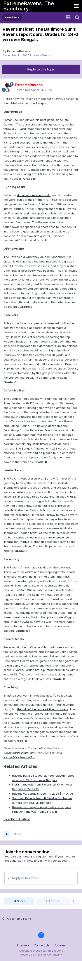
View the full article (16, 819)
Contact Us (41, 945)
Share (19, 901)
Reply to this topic (41, 69)
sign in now (25, 860)
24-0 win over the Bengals (28, 103)
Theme (23, 945)
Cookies (60, 945)
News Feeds (41, 55)
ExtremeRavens (18, 51)
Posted (33, 90)
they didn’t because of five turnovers (42, 709)
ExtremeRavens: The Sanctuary (28, 6)
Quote (18, 834)
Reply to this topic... (24, 878)
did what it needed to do (34, 195)
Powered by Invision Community (41, 954)
